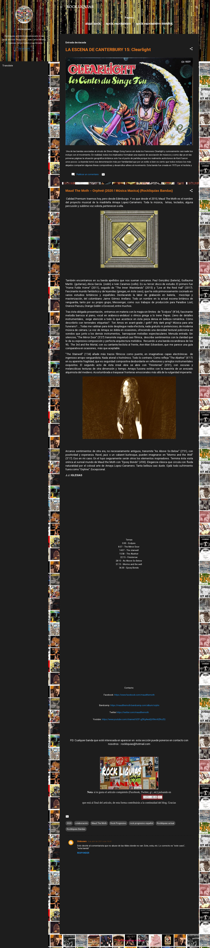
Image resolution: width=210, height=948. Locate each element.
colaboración (81, 823)
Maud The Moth (99, 823)
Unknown (82, 841)
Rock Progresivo (118, 24)
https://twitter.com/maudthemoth (133, 712)
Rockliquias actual (165, 823)
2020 (69, 823)
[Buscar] (197, 8)
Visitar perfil (24, 49)
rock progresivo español (141, 823)
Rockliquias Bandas (76, 829)
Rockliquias (24, 29)
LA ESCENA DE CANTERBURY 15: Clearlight (108, 49)
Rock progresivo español (154, 24)
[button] (191, 49)
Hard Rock (93, 24)
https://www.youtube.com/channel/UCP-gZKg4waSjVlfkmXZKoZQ (133, 719)
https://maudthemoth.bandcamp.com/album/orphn (134, 705)
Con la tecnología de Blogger (129, 940)
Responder (83, 853)
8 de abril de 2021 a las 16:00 (99, 841)
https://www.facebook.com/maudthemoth (134, 695)
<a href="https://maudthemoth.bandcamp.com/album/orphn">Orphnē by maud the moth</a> (129, 629)
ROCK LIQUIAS (80, 7)
